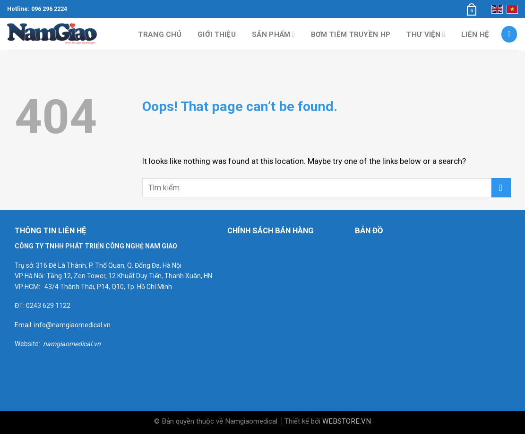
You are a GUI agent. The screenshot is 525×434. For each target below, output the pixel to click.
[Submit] (501, 187)
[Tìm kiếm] (509, 34)
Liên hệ (475, 34)
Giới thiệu (217, 34)
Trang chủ (159, 34)
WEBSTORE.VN (346, 421)
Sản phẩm (273, 34)
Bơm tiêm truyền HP (350, 34)
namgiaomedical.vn (72, 344)
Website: (29, 344)
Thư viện (425, 34)
